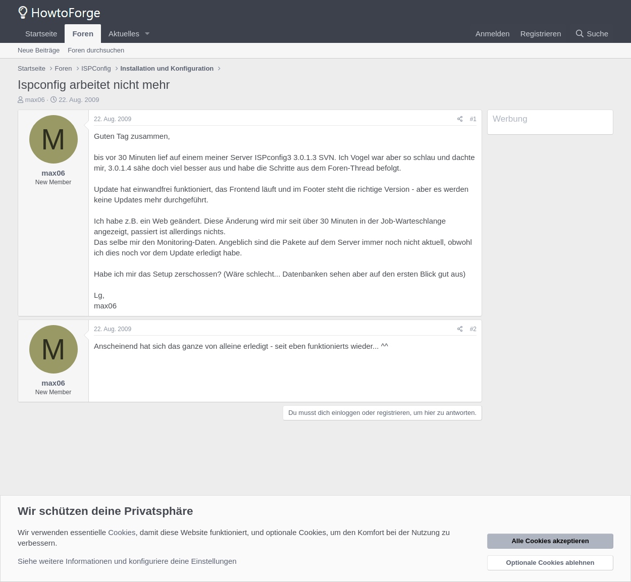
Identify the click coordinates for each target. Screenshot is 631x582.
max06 (35, 99)
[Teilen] (460, 119)
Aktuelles (124, 33)
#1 (473, 119)
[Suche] (591, 33)
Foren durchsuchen (96, 50)
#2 (473, 329)
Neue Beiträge (39, 50)
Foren (82, 33)
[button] (147, 33)
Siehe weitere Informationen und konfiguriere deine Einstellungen (127, 561)
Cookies (121, 532)
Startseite (41, 33)
